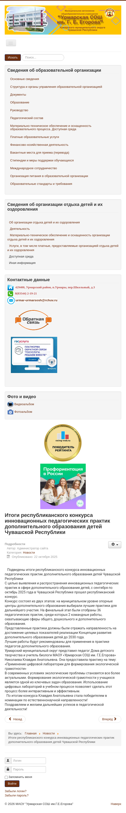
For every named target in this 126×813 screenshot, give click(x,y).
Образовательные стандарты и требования (41, 184)
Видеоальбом (20, 404)
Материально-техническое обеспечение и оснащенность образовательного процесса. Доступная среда (50, 127)
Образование (19, 102)
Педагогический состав (26, 118)
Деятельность (20, 229)
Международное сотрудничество (33, 168)
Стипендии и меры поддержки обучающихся (42, 160)
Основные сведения (24, 79)
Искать (13, 57)
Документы (18, 94)
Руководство (19, 110)
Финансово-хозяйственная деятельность (39, 145)
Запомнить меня (20, 777)
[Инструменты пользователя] (114, 544)
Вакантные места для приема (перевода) (39, 152)
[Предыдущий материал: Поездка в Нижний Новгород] (15, 719)
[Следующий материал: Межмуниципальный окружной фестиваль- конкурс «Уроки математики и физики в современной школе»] (110, 719)
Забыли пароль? (16, 795)
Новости (29, 552)
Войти (12, 783)
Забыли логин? (16, 791)
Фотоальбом (19, 411)
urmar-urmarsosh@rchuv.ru (36, 300)
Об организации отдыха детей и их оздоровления (44, 222)
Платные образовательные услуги (34, 137)
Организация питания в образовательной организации (49, 176)
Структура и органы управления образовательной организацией (56, 87)
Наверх (116, 804)
